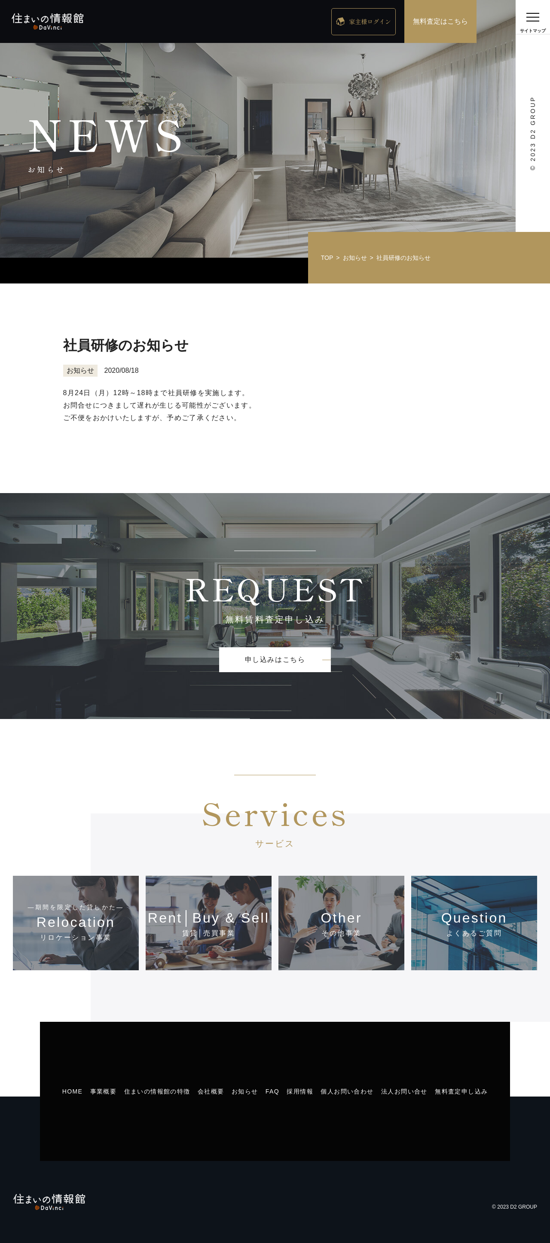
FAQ (272, 1091)
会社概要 (211, 1091)
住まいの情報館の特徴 (157, 1091)
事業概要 (103, 1091)
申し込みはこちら (275, 659)
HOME (72, 1091)
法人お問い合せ (404, 1091)
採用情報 (300, 1091)
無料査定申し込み (461, 1091)
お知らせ (245, 1091)
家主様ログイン (370, 21)
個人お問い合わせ (347, 1091)
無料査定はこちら (440, 21)
